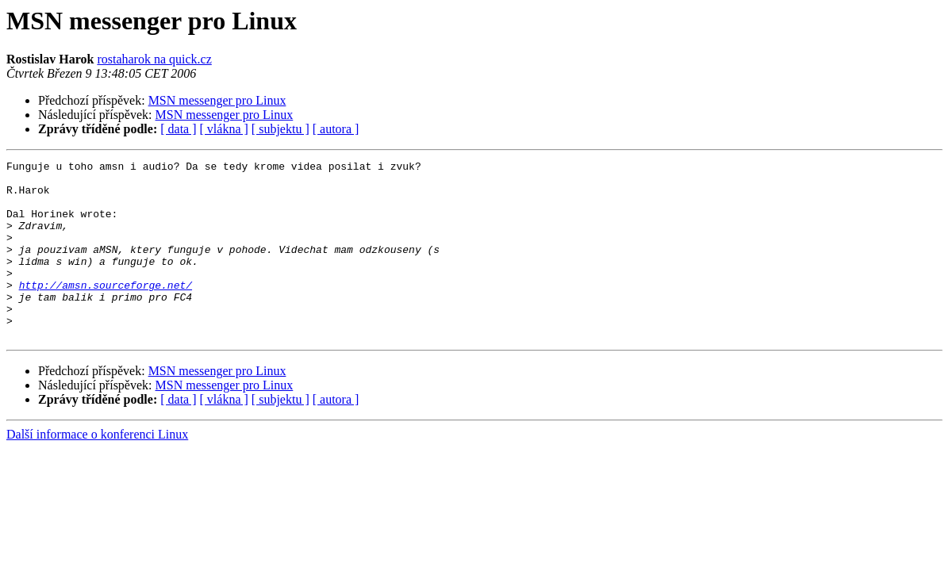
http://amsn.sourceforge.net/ (105, 311)
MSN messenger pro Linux (217, 100)
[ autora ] (336, 129)
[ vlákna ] (224, 129)
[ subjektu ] (280, 129)
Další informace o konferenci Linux (97, 470)
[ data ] (178, 129)
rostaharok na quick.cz (154, 59)
